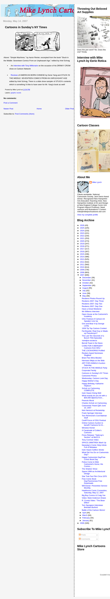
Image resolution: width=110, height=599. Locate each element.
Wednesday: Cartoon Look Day (95, 378)
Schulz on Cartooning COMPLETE (91, 389)
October (86, 283)
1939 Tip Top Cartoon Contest (94, 328)
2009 (82, 270)
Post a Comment (10, 103)
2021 (82, 238)
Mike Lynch (97, 182)
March (85, 515)
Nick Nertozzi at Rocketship (93, 410)
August (85, 288)
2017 (82, 249)
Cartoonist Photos (89, 376)
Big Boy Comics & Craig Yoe (93, 495)
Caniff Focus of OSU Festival (94, 420)
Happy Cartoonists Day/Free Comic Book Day (93, 458)
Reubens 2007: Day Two (92, 304)
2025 (82, 228)
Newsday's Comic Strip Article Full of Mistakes (94, 446)
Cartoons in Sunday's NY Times (26, 27)
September (87, 285)
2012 (82, 262)
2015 (82, 254)
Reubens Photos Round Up (93, 298)
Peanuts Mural (88, 400)
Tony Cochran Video (90, 440)
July (84, 290)
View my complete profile (87, 215)
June (84, 293)
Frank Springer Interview (92, 413)
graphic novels (16, 93)
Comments (84, 539)
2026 (82, 225)
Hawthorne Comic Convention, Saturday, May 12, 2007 (94, 491)
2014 (82, 257)
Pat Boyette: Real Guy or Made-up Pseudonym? (95, 332)
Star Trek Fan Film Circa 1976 (94, 476)
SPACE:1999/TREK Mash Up (94, 442)
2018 (82, 246)
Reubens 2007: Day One (92, 306)
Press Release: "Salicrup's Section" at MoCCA (93, 436)
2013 (82, 259)
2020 (82, 241)
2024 (82, 231)
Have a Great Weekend (91, 309)
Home (39, 109)
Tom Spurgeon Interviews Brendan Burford (92, 506)
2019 (82, 244)
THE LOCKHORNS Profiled (93, 350)
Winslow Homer (88, 428)
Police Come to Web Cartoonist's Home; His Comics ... (92, 464)
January (86, 520)
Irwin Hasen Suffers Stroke (93, 450)
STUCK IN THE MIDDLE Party (94, 368)
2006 (82, 523)
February (86, 518)
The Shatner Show (89, 469)
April (84, 513)
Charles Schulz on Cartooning (94, 403)
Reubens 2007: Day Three (93, 301)
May (84, 296)
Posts (82, 535)
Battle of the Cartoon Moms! (93, 510)
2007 (82, 275)
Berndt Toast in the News (92, 343)
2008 (82, 272)
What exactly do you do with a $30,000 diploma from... (94, 397)
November (87, 280)
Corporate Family (89, 370)
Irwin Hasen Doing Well (91, 393)
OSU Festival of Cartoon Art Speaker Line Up (93, 320)
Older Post (69, 109)
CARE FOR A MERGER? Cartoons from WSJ (92, 347)
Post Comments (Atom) (24, 114)
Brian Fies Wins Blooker (92, 358)
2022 (82, 236)
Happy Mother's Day (90, 381)
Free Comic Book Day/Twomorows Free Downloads (92, 481)
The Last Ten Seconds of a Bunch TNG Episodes (93, 337)
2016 (82, 251)
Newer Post (8, 109)
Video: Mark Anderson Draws (94, 498)
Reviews (14, 75)
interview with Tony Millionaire (26, 66)
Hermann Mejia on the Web (93, 360)
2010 (82, 267)
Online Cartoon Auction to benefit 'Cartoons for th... (93, 424)
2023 (82, 233)
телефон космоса (89, 340)
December (87, 277)
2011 (82, 264)
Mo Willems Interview (91, 311)
